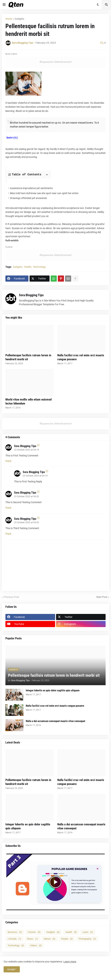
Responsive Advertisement (56, 62)
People (67, 937)
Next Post (101, 595)
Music (32, 937)
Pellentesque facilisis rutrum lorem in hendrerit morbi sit (28, 356)
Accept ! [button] (11, 969)
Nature (49, 937)
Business (15, 931)
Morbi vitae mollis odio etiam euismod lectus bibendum (28, 400)
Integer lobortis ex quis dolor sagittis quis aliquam (52, 689)
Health (27, 265)
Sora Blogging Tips (31, 294)
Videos (36, 944)
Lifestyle (14, 937)
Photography (87, 937)
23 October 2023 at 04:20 (26, 495)
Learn (88, 931)
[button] (4, 5)
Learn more (69, 961)
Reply (8, 459)
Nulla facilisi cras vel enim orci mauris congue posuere (80, 356)
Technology (39, 265)
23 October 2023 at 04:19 (26, 448)
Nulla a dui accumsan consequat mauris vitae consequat (55, 720)
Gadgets (19, 18)
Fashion (34, 931)
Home (8, 18)
